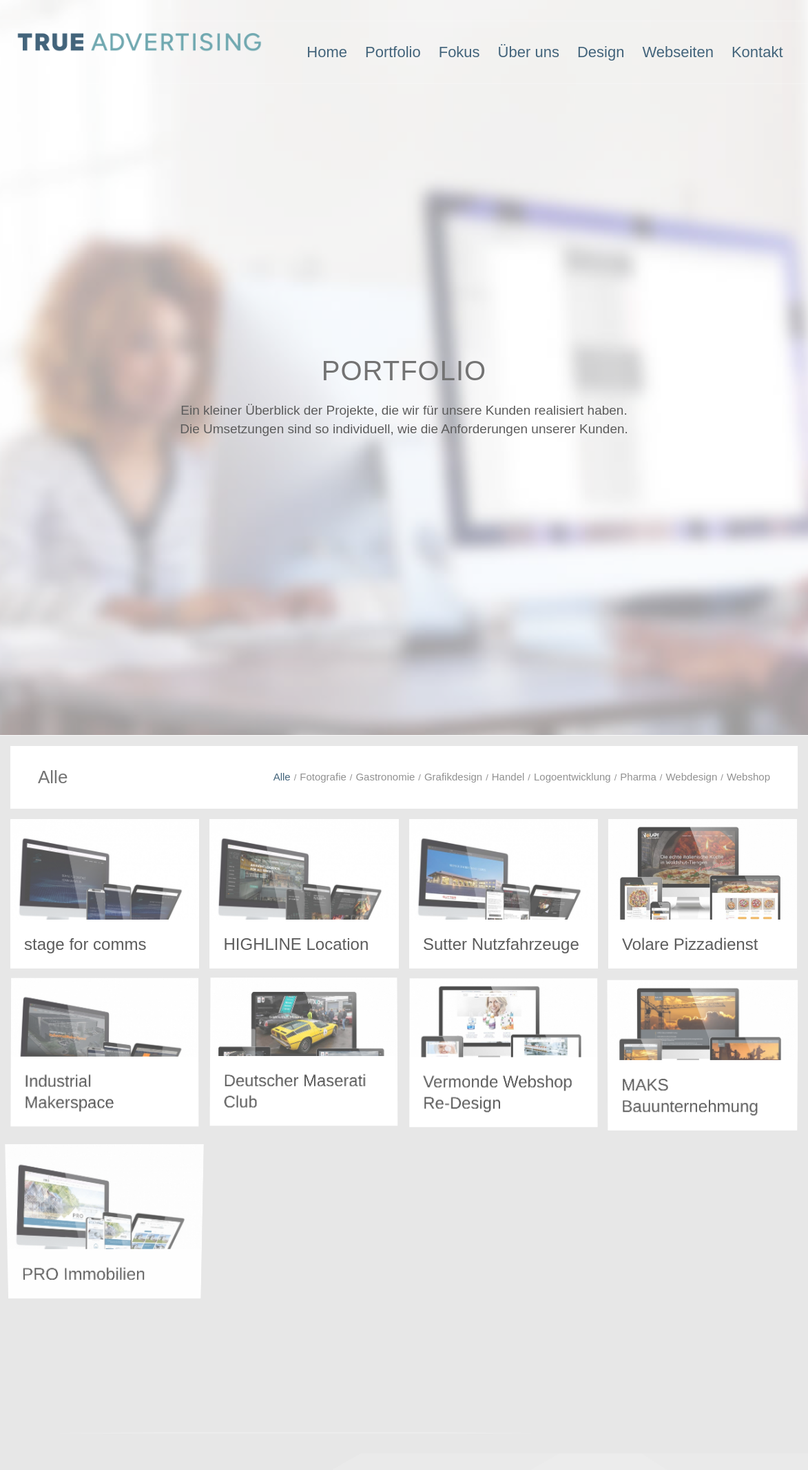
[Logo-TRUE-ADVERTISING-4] (140, 52)
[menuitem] (327, 52)
